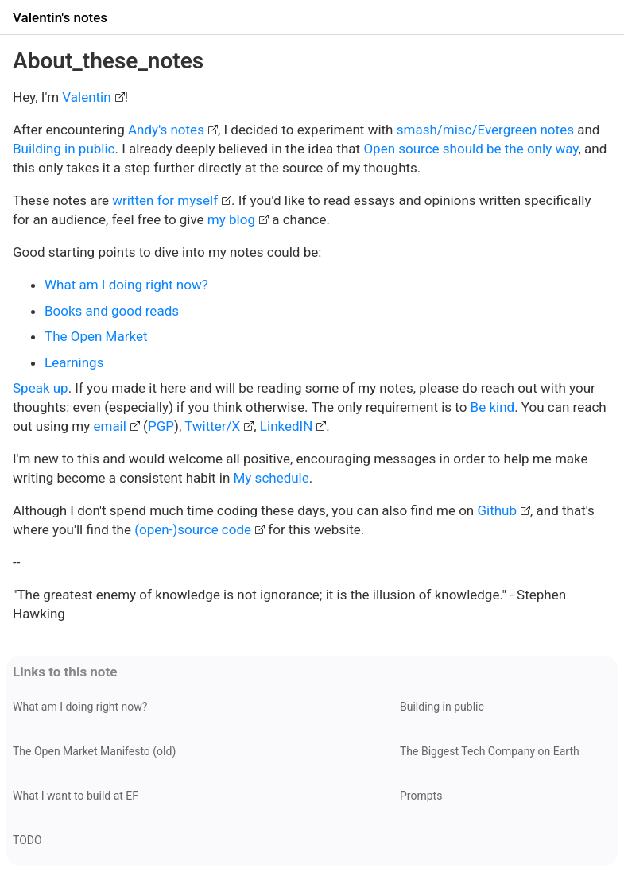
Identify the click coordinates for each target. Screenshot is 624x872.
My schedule (271, 478)
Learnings (74, 362)
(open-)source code (192, 529)
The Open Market (96, 336)
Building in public (63, 149)
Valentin (86, 97)
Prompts (421, 795)
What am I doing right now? (126, 285)
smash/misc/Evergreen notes (485, 130)
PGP (161, 426)
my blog (231, 219)
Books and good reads (112, 311)
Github (497, 510)
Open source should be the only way (470, 149)
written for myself (165, 200)
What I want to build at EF (75, 795)
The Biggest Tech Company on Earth (489, 751)
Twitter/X (212, 426)
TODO (27, 840)
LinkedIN (286, 426)
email (109, 426)
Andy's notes (166, 130)
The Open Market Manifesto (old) (94, 751)
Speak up (40, 388)
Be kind (493, 407)
